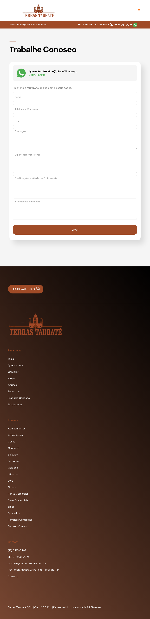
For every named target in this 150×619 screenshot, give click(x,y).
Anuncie (13, 385)
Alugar (12, 378)
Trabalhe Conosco (19, 398)
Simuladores (15, 404)
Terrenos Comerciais (20, 519)
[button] (139, 10)
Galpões (13, 467)
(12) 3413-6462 (17, 550)
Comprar (13, 372)
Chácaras (13, 448)
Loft (10, 480)
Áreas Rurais (15, 435)
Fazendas (13, 461)
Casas (11, 441)
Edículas (13, 454)
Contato (13, 576)
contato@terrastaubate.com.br (27, 563)
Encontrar (14, 391)
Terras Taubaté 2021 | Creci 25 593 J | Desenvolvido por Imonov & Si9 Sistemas (55, 607)
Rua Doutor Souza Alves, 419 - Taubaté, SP (33, 570)
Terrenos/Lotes (17, 526)
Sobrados (14, 513)
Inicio (11, 359)
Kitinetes (13, 474)
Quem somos (16, 365)
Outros (12, 487)
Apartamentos (17, 428)
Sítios (11, 506)
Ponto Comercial (18, 493)
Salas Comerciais (18, 500)
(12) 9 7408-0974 (123, 25)
